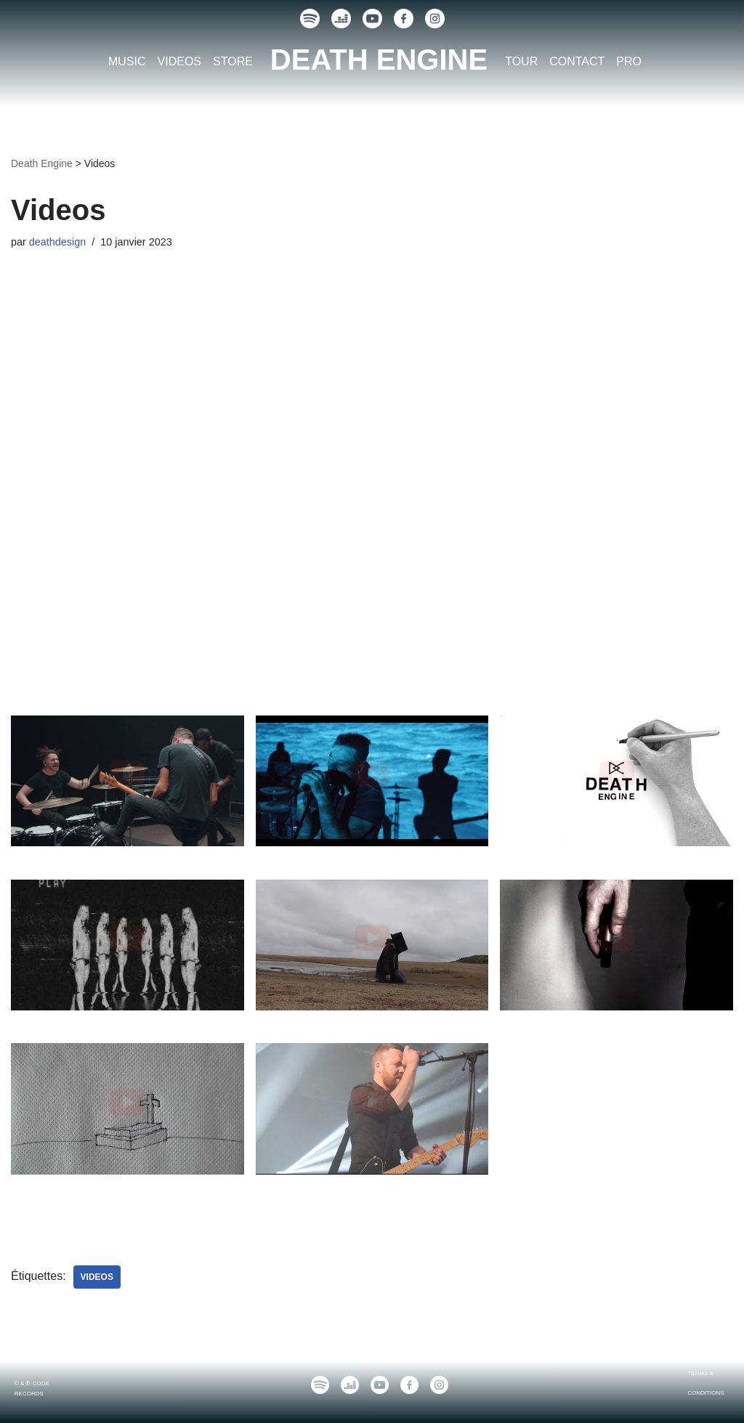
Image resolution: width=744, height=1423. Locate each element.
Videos (97, 1277)
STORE (233, 61)
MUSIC (127, 61)
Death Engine (42, 163)
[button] (127, 797)
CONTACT (576, 61)
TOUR (521, 61)
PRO (629, 61)
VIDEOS (179, 61)
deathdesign (57, 242)
